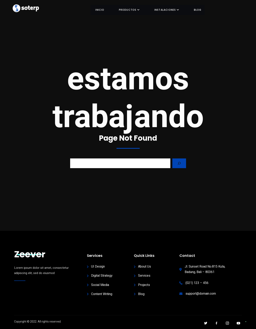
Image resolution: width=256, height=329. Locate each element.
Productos (130, 10)
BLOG (198, 10)
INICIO (101, 10)
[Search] (179, 163)
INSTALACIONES (167, 10)
